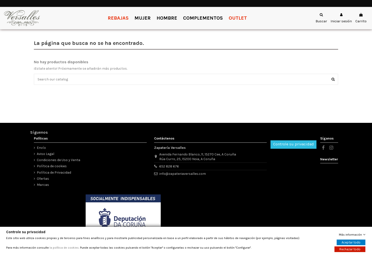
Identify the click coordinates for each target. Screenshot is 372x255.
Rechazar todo (349, 249)
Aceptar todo (351, 242)
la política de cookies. (64, 247)
